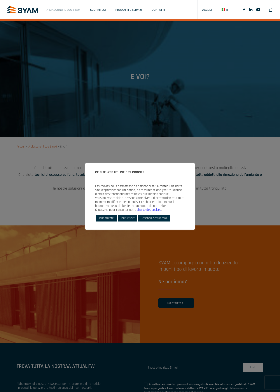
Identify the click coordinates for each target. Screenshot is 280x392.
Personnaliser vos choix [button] (154, 218)
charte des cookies (149, 210)
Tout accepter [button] (106, 218)
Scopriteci (98, 9)
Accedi (207, 9)
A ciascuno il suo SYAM (63, 9)
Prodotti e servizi (129, 9)
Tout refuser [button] (128, 218)
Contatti (158, 9)
